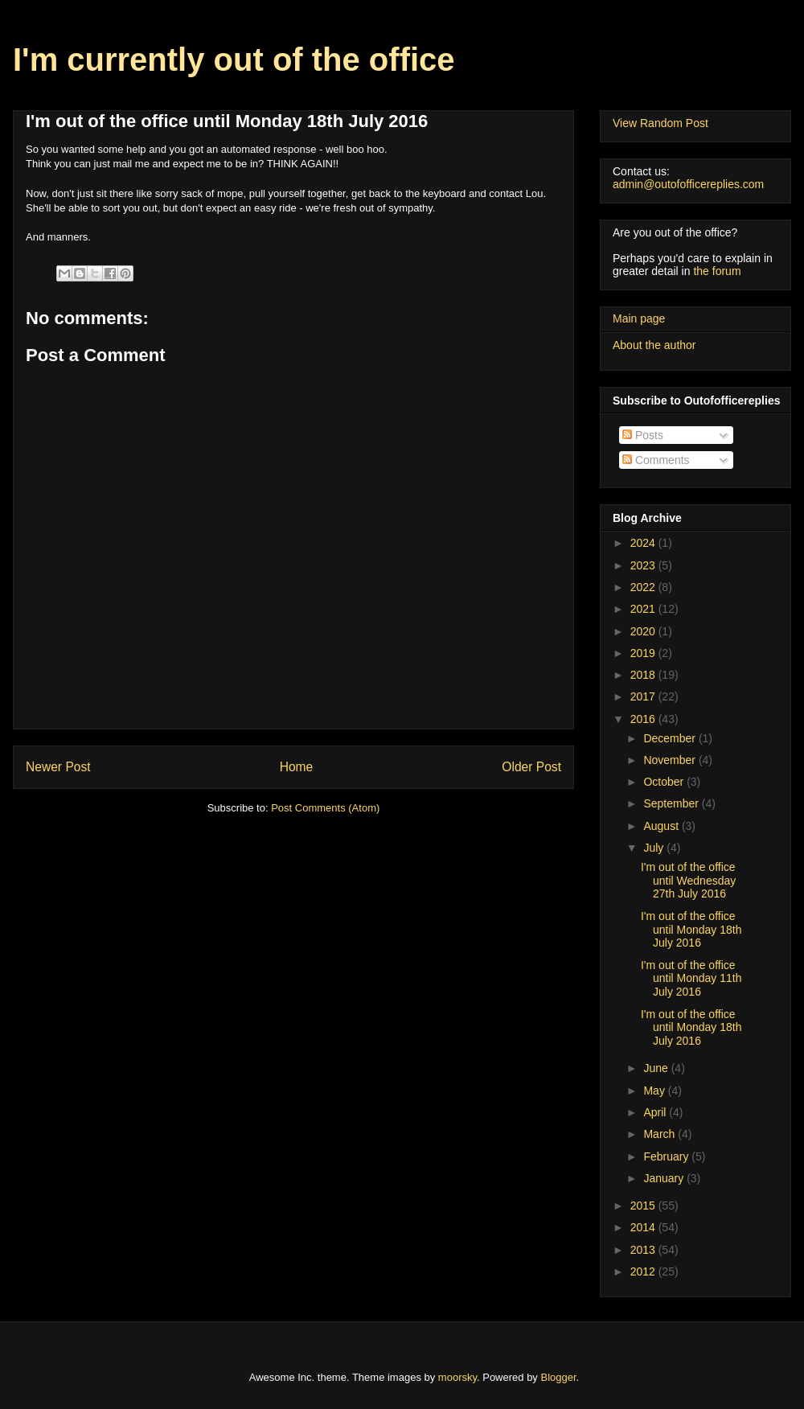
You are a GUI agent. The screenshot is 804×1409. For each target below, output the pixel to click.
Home (297, 767)
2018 (644, 674)
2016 (644, 719)
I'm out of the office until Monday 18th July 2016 (691, 930)
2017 (644, 696)
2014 (644, 1227)
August (662, 826)
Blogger (558, 1377)
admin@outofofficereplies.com (688, 184)
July (655, 847)
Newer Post (58, 767)
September (672, 803)
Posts (642, 435)
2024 (644, 542)
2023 (644, 565)
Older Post (531, 767)
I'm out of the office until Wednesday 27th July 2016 (688, 881)
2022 (644, 587)
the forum (716, 271)
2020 (644, 631)
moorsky (457, 1377)
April (656, 1112)
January (665, 1178)
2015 (644, 1205)
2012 (644, 1271)
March (660, 1134)
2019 (644, 653)
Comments (656, 460)
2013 (644, 1249)
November (670, 760)
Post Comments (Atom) (325, 808)
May (655, 1090)
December (670, 738)
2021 (644, 608)
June (657, 1068)
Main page (639, 318)
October (665, 781)
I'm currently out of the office (234, 59)
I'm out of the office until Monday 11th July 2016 (691, 979)
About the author (654, 345)
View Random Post (660, 123)
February (667, 1156)
